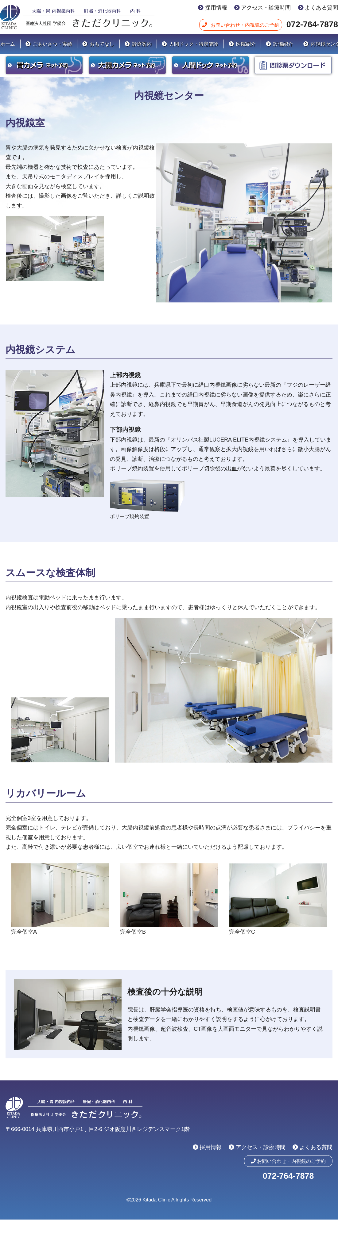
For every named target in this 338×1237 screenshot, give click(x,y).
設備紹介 (283, 44)
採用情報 (216, 8)
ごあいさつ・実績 (52, 44)
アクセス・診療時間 (266, 8)
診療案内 (142, 44)
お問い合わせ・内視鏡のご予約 (245, 25)
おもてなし (102, 44)
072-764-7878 (312, 24)
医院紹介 (246, 44)
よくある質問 (321, 8)
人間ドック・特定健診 (193, 44)
